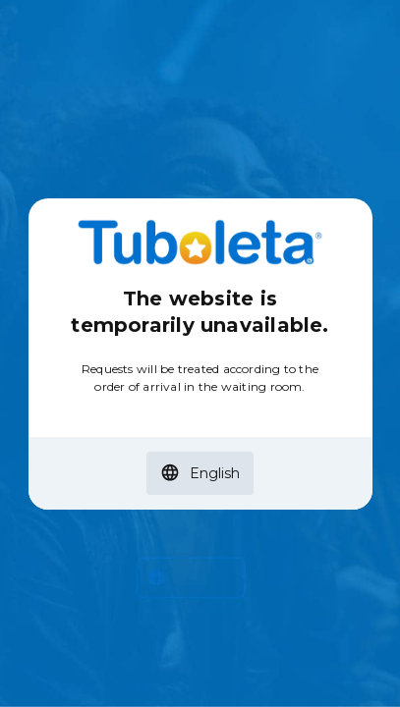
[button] (200, 473)
